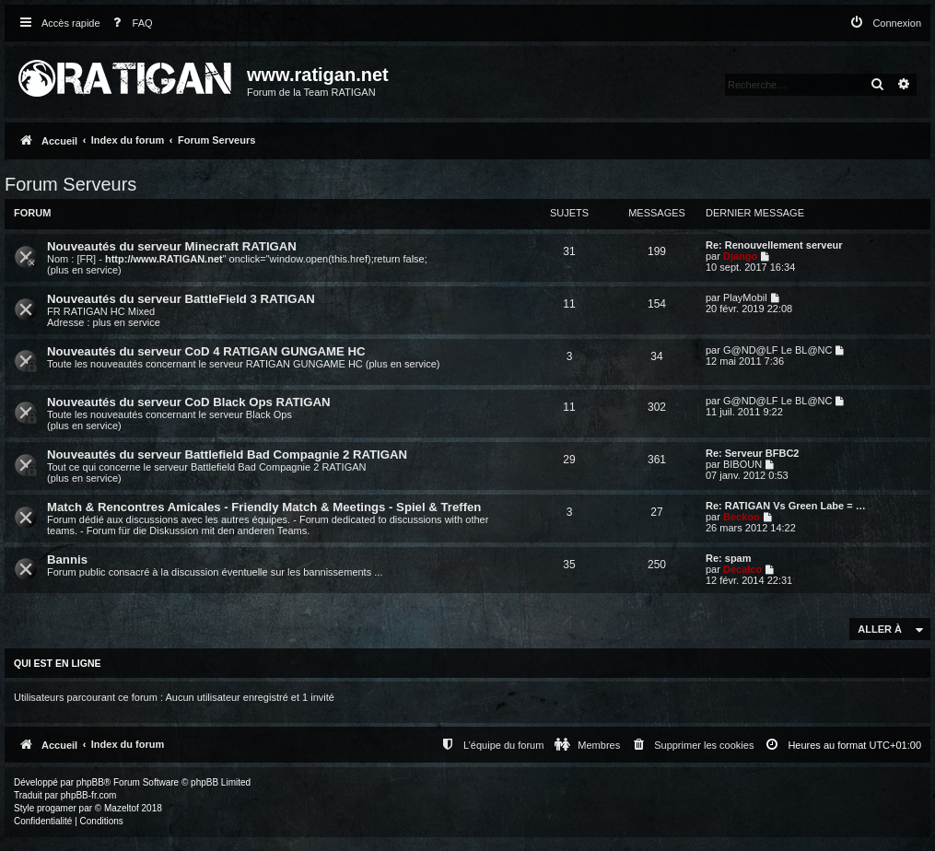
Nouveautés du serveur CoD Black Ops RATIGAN (189, 402)
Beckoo (741, 516)
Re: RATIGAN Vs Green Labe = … (786, 505)
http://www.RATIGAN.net (164, 258)
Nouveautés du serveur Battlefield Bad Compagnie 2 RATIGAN (227, 454)
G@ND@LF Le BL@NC (777, 350)
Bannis (67, 559)
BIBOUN (742, 464)
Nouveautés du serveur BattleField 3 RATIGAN (181, 299)
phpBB (90, 782)
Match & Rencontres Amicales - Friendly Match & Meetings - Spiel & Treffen (264, 507)
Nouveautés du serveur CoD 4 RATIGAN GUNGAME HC (206, 351)
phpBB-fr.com (89, 795)
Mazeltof (121, 808)
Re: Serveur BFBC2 (752, 453)
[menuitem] (129, 23)
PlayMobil (745, 297)
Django (740, 256)
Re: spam (729, 558)
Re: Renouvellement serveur (774, 245)
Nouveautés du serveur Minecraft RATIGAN (172, 246)
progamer (56, 808)
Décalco (742, 569)
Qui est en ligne (57, 663)
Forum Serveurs (70, 184)
